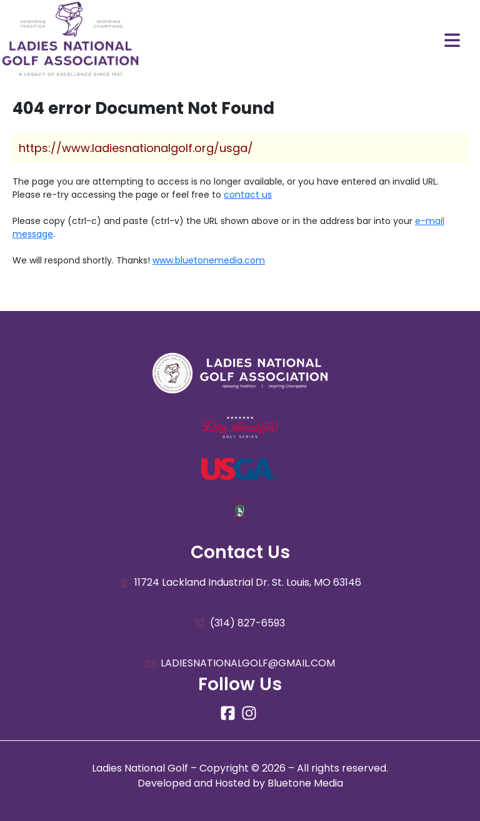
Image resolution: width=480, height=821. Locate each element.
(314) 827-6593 (240, 623)
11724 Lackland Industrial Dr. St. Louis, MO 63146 (240, 583)
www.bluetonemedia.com (208, 260)
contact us (248, 194)
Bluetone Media (305, 783)
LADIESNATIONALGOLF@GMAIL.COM (240, 663)
